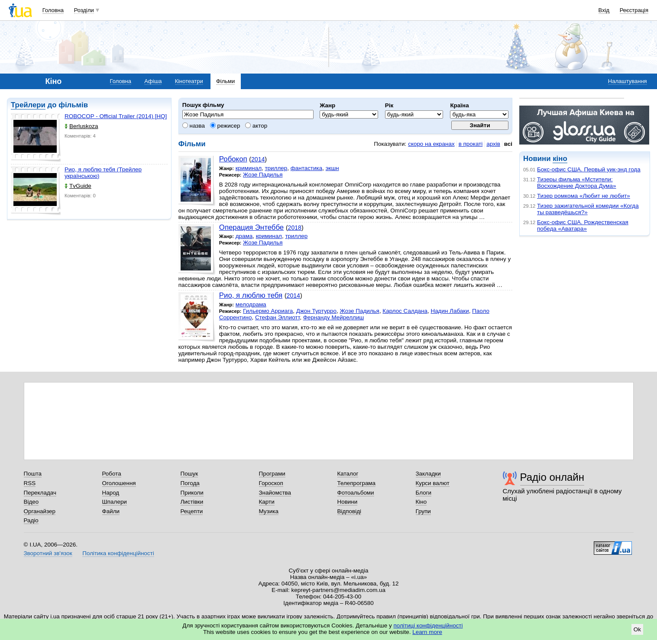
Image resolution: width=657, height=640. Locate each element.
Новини (347, 501)
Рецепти (192, 511)
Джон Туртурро (316, 311)
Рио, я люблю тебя (250, 295)
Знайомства (275, 492)
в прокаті (471, 144)
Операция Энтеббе (251, 227)
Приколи (192, 492)
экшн (332, 168)
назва (193, 125)
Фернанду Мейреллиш (333, 317)
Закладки (428, 473)
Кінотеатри (189, 81)
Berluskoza (81, 126)
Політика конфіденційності (118, 553)
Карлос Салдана (404, 311)
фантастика (306, 168)
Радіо (31, 520)
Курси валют (433, 483)
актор (256, 125)
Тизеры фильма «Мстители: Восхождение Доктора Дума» (576, 182)
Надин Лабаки (449, 311)
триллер (276, 168)
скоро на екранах (431, 144)
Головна (53, 10)
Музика (268, 511)
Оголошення (119, 483)
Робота (111, 473)
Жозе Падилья (262, 174)
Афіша (153, 81)
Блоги (424, 492)
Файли (111, 511)
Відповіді (349, 511)
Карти (267, 501)
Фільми (225, 81)
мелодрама (251, 304)
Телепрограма (356, 483)
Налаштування (627, 81)
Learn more (427, 632)
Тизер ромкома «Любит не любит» (583, 196)
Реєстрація (634, 10)
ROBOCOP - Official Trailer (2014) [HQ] (116, 116)
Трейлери (28, 105)
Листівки (192, 501)
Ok (637, 629)
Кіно (421, 501)
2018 (294, 227)
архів (493, 144)
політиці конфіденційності (428, 625)
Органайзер (39, 511)
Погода (190, 483)
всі (508, 144)
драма (244, 236)
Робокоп (233, 159)
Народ (111, 492)
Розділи (84, 10)
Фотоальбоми (355, 492)
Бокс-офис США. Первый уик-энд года (589, 169)
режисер (225, 125)
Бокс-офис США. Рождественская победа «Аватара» (582, 225)
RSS (30, 483)
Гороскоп (271, 483)
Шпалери (114, 501)
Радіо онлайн (552, 477)
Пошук (189, 473)
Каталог (348, 473)
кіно (560, 158)
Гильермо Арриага (268, 311)
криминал (249, 168)
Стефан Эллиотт (277, 317)
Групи (423, 511)
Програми (272, 473)
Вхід (604, 10)
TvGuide (78, 186)
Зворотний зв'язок (48, 553)
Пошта (33, 473)
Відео (31, 501)
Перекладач (40, 492)
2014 (258, 159)
